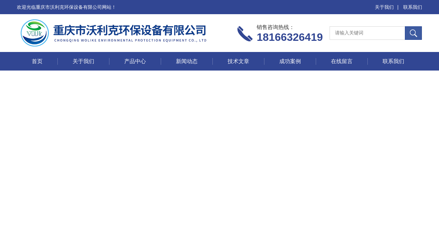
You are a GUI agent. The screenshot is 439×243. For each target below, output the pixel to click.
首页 (37, 61)
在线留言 (342, 61)
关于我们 (384, 7)
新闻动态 (187, 61)
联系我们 (412, 7)
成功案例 (290, 61)
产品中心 (135, 61)
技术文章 (238, 61)
